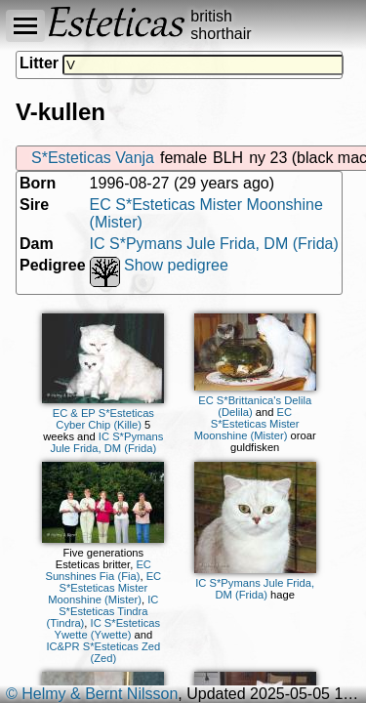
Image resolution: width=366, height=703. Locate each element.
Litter (39, 63)
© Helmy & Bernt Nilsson (92, 693)
